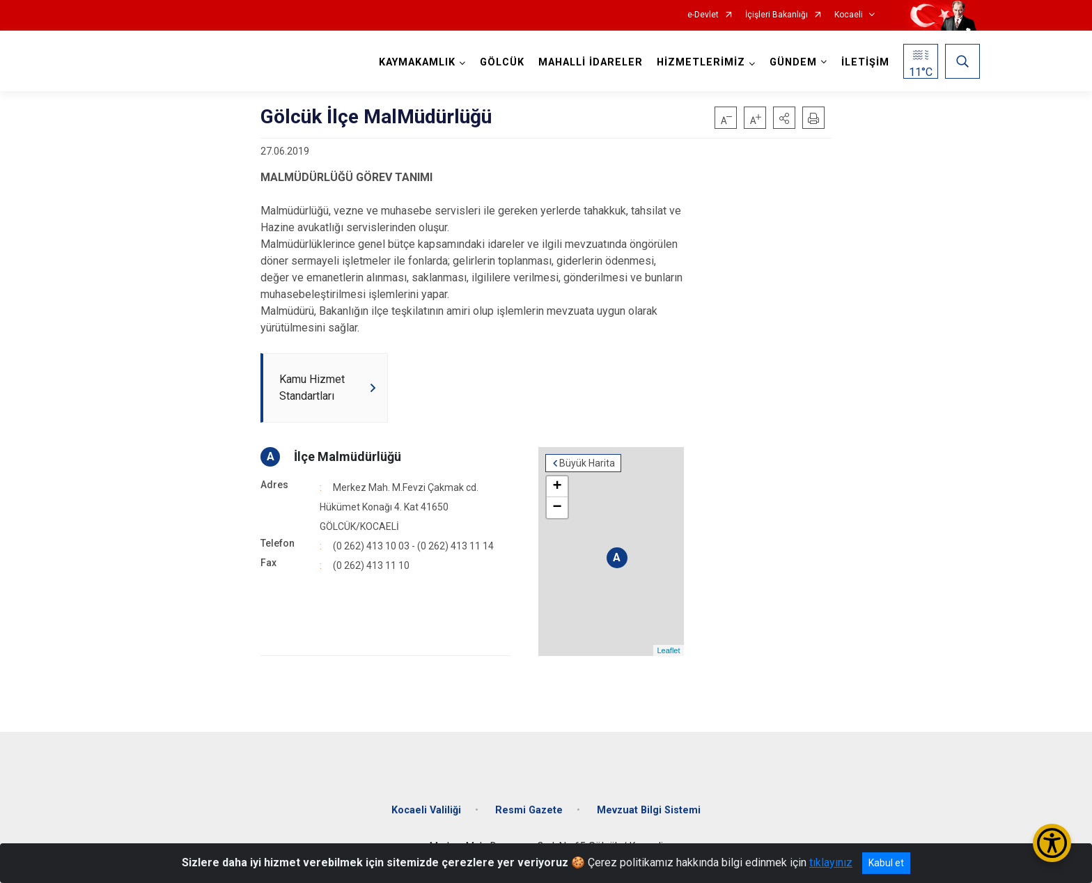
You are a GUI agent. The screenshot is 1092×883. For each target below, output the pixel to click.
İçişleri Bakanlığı (776, 14)
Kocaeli (848, 14)
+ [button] (557, 486)
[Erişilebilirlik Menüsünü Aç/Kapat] (1052, 843)
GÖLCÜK (502, 62)
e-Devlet (703, 14)
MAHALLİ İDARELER (590, 62)
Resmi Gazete (529, 810)
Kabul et (886, 862)
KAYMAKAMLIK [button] (417, 62)
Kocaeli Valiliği (426, 810)
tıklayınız (830, 862)
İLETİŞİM (865, 62)
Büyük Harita (587, 463)
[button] (784, 118)
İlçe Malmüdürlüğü (347, 456)
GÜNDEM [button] (793, 62)
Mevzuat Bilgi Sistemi (649, 810)
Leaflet (668, 650)
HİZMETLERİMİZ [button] (701, 62)
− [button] (557, 507)
